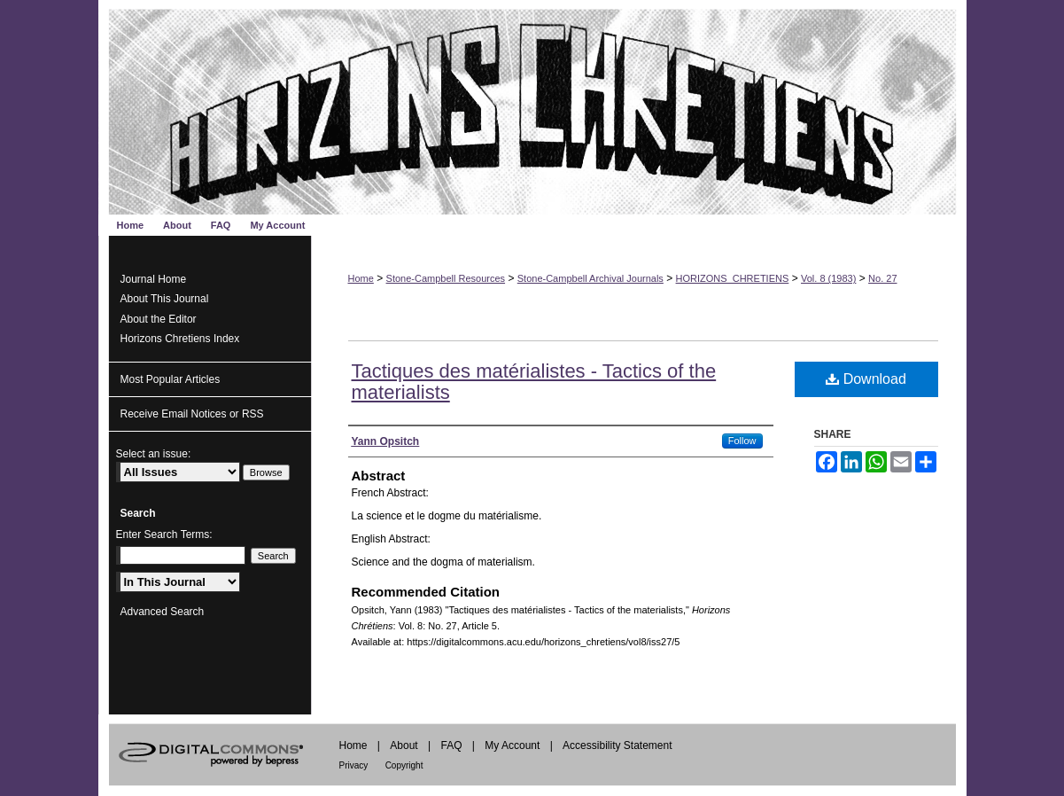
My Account (512, 745)
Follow (742, 440)
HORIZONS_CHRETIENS (732, 278)
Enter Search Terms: (164, 534)
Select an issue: (153, 454)
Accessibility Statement (617, 745)
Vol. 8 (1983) (828, 278)
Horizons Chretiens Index (180, 338)
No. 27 (882, 278)
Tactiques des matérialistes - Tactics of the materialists (534, 381)
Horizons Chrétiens (532, 107)
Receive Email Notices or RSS (192, 414)
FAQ (451, 745)
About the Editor (158, 319)
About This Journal (164, 299)
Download (866, 378)
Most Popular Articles (170, 379)
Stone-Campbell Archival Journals (590, 278)
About (403, 745)
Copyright (404, 765)
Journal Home (153, 279)
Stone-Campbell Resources (446, 278)
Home (361, 278)
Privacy (354, 765)
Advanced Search (162, 611)
